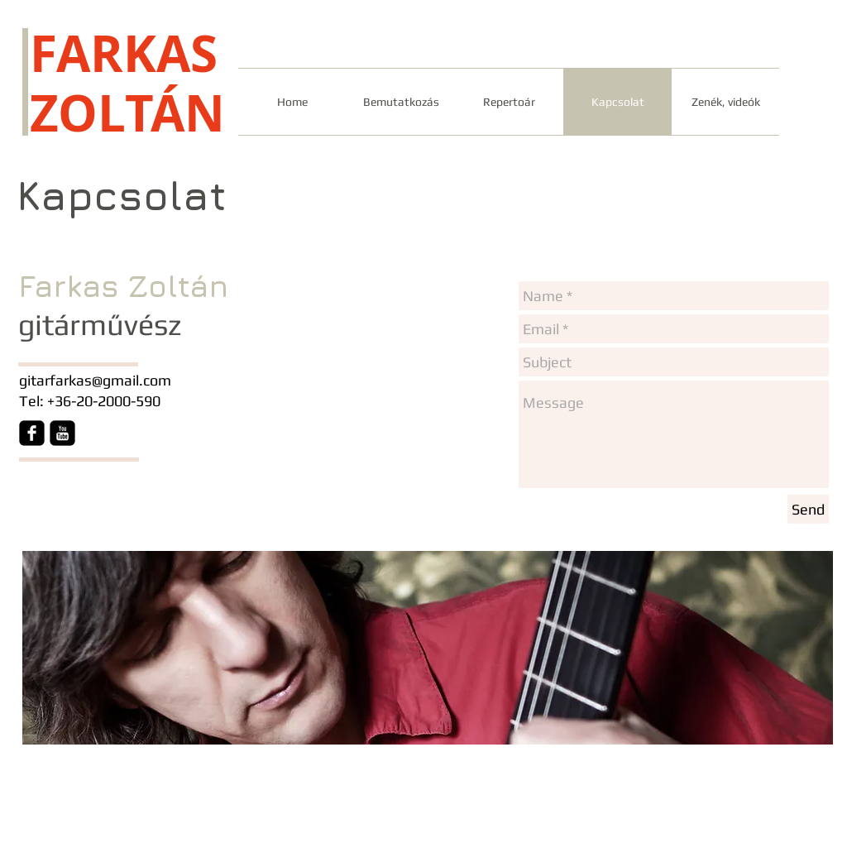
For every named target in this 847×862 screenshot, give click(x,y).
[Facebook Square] (32, 433)
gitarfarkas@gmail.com (95, 380)
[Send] (808, 509)
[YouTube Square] (62, 433)
